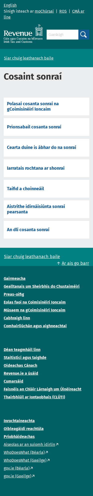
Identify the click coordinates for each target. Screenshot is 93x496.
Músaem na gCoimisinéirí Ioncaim (34, 310)
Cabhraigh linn (17, 318)
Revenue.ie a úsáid (21, 373)
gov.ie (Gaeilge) (17, 476)
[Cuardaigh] (62, 35)
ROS (63, 11)
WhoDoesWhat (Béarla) (24, 452)
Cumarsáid (13, 381)
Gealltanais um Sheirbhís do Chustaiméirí (42, 286)
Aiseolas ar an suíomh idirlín (29, 444)
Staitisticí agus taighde (25, 357)
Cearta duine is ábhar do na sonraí (41, 147)
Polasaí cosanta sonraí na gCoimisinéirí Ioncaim (33, 106)
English (10, 5)
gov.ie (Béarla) (17, 468)
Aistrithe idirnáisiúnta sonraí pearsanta (36, 209)
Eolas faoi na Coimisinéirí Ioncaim (35, 302)
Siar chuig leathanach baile (29, 58)
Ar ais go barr (75, 263)
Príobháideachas (19, 436)
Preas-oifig (14, 294)
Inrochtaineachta (19, 420)
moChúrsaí (44, 11)
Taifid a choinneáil (25, 188)
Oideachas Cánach (20, 365)
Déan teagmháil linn (22, 349)
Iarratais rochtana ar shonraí (35, 168)
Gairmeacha (15, 278)
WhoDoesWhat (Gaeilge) (25, 460)
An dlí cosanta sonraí (28, 229)
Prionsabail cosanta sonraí (34, 127)
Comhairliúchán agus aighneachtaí (35, 326)
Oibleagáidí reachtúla (24, 428)
